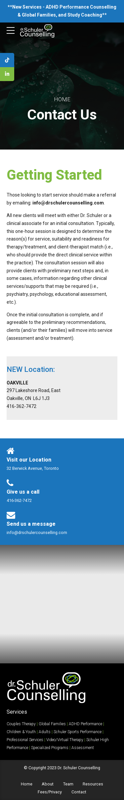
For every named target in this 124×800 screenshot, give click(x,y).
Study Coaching (84, 15)
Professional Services (25, 739)
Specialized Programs (49, 747)
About (48, 783)
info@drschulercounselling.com (68, 202)
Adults (45, 732)
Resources (93, 783)
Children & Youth (21, 732)
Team (68, 783)
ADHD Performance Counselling (81, 7)
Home (62, 99)
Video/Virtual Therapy (64, 739)
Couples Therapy (21, 724)
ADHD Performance (85, 724)
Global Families (39, 15)
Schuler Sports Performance (78, 732)
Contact (78, 791)
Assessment (82, 747)
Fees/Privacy (50, 791)
